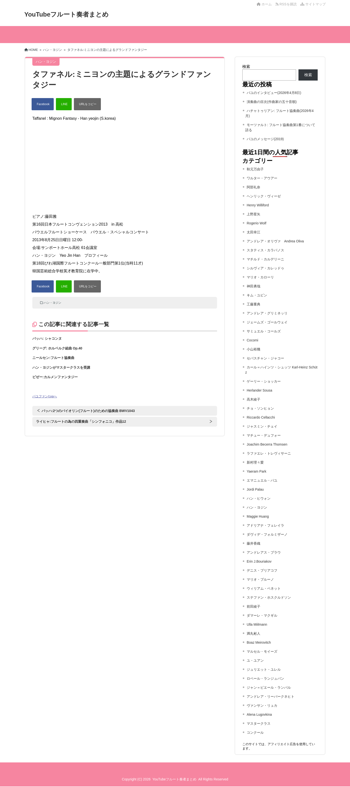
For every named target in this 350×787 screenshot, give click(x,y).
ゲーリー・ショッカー (264, 381)
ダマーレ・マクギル (262, 615)
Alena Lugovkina (259, 714)
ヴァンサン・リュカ (262, 705)
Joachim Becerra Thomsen (267, 444)
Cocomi (252, 340)
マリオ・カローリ (260, 277)
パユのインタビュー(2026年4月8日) (274, 93)
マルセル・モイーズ (262, 651)
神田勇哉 (253, 286)
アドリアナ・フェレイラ (265, 525)
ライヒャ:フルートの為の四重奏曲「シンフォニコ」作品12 (81, 422)
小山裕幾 (253, 349)
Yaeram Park (256, 471)
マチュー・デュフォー (264, 435)
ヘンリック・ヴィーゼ (264, 196)
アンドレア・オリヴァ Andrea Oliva (275, 241)
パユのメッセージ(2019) (265, 139)
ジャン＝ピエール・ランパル (269, 687)
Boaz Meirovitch (259, 642)
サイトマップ (313, 4)
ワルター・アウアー (262, 178)
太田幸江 (253, 232)
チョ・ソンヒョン (260, 408)
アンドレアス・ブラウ (264, 552)
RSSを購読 (287, 4)
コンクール (255, 732)
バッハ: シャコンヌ (47, 338)
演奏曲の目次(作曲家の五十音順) (272, 102)
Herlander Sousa (259, 390)
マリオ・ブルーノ (260, 579)
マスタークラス (259, 723)
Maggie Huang (258, 516)
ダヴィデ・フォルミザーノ (267, 534)
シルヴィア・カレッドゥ (265, 268)
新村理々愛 (255, 462)
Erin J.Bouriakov (259, 561)
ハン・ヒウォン (259, 498)
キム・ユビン (257, 295)
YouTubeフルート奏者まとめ (66, 14)
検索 (246, 66)
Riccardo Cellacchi (261, 417)
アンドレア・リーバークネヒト (270, 696)
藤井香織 (253, 543)
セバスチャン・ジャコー (265, 358)
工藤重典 (253, 304)
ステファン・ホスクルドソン (269, 597)
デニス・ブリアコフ (262, 570)
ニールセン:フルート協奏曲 (53, 358)
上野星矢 (253, 214)
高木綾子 (253, 399)
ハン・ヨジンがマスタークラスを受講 (61, 367)
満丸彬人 (253, 633)
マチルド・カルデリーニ (265, 259)
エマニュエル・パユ (262, 480)
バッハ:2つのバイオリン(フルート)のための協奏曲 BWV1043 (88, 411)
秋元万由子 (255, 169)
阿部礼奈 (253, 187)
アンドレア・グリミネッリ (267, 313)
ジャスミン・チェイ (262, 426)
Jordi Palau (255, 489)
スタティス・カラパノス (265, 250)
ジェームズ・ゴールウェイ (267, 322)
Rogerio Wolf (256, 223)
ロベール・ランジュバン (265, 678)
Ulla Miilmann (257, 624)
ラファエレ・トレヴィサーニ (269, 453)
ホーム (264, 4)
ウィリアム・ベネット (264, 588)
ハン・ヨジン (52, 302)
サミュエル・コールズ (264, 331)
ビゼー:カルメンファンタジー (55, 377)
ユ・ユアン (255, 660)
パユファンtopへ (44, 396)
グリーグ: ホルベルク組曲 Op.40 (57, 348)
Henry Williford (258, 205)
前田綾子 (253, 606)
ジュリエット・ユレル (264, 669)
